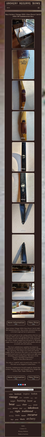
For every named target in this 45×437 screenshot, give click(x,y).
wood (35, 405)
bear (12, 404)
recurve (32, 414)
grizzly (16, 419)
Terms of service (23, 434)
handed (9, 408)
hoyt (12, 419)
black (22, 419)
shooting (11, 415)
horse (32, 398)
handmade (17, 394)
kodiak (34, 394)
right (17, 411)
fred (21, 408)
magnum (18, 405)
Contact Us (23, 428)
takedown (33, 407)
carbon (11, 394)
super (36, 397)
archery (30, 418)
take (35, 412)
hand (29, 400)
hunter (23, 415)
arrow (11, 412)
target (12, 401)
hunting (21, 400)
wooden (26, 397)
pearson (30, 405)
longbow (26, 394)
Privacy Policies (23, 431)
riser (24, 404)
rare (20, 397)
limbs (17, 415)
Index (23, 426)
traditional (27, 411)
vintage (13, 396)
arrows (15, 408)
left (35, 401)
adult (25, 408)
